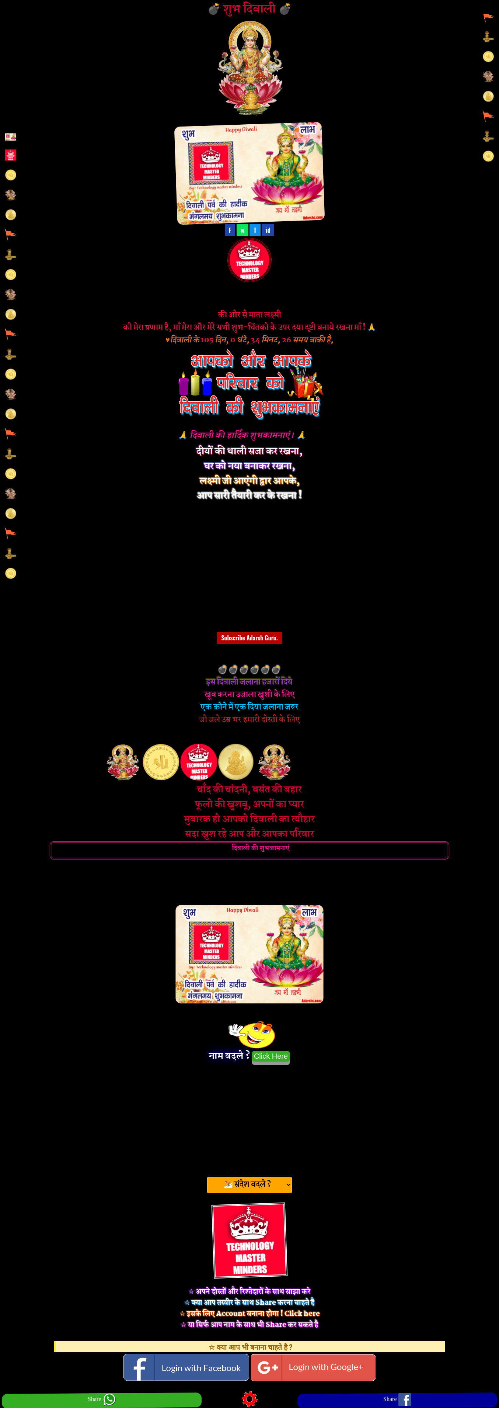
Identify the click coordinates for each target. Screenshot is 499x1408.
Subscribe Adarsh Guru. (249, 637)
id (268, 230)
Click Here (271, 1056)
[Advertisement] (249, 1118)
